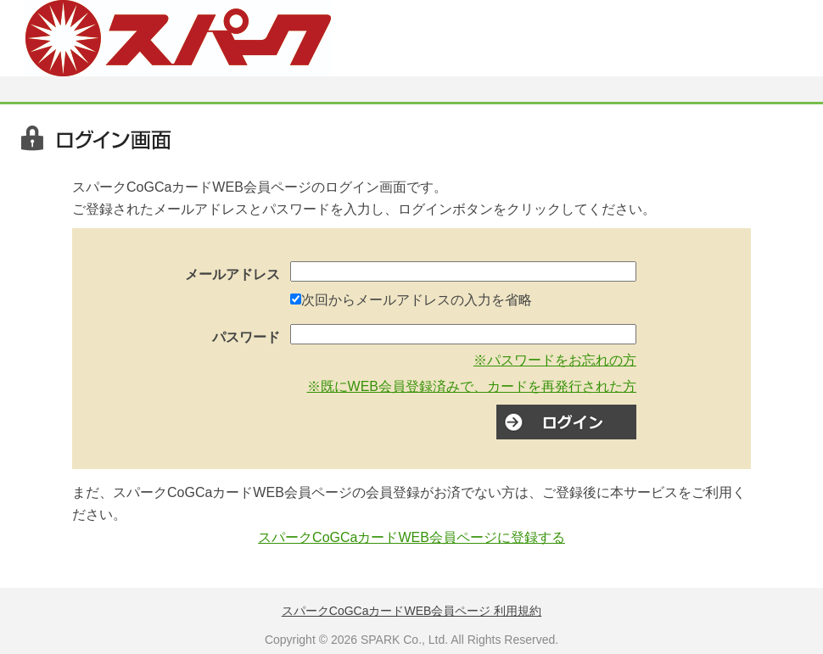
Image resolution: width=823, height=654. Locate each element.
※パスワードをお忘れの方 (554, 360)
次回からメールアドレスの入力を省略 (416, 300)
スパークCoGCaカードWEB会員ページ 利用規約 (411, 611)
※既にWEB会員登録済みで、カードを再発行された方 (471, 386)
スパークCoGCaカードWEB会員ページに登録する (411, 537)
